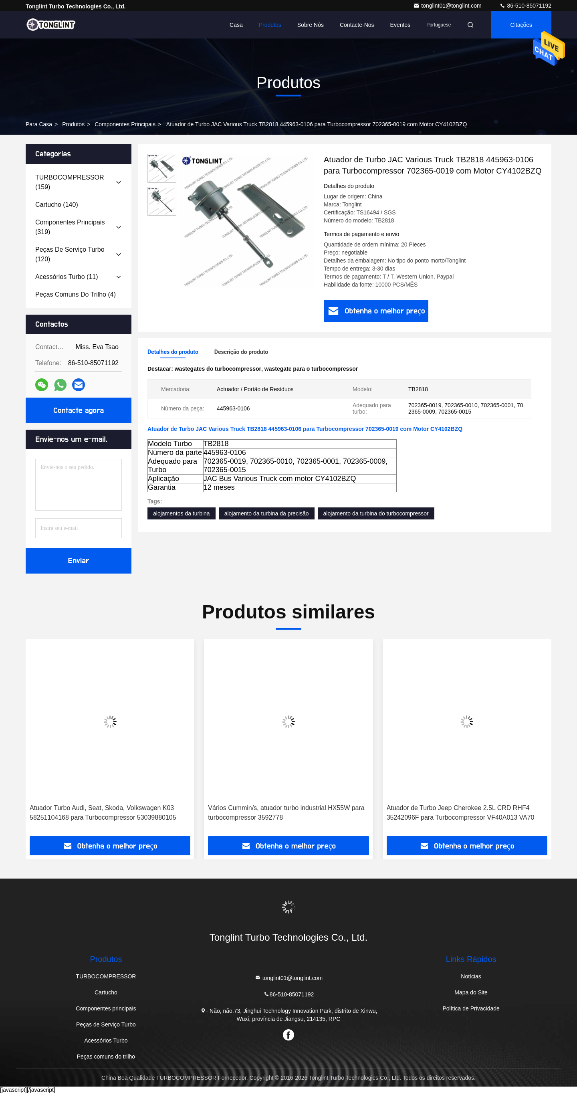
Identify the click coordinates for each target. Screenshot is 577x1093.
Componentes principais (125, 124)
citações (521, 25)
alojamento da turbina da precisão (266, 513)
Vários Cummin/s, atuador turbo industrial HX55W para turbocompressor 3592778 (286, 812)
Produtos (270, 25)
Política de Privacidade (470, 1008)
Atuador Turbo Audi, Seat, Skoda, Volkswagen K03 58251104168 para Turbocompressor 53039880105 (103, 812)
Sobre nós (310, 25)
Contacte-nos (357, 25)
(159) (69, 182)
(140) (56, 204)
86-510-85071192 (525, 5)
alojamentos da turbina (181, 513)
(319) (70, 227)
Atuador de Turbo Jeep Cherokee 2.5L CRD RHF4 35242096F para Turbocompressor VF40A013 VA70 (461, 812)
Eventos (400, 25)
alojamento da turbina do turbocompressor (376, 513)
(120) (70, 254)
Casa (236, 25)
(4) (75, 294)
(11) (66, 276)
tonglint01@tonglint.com (448, 5)
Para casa (39, 124)
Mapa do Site (471, 992)
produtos (73, 124)
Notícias (471, 976)
